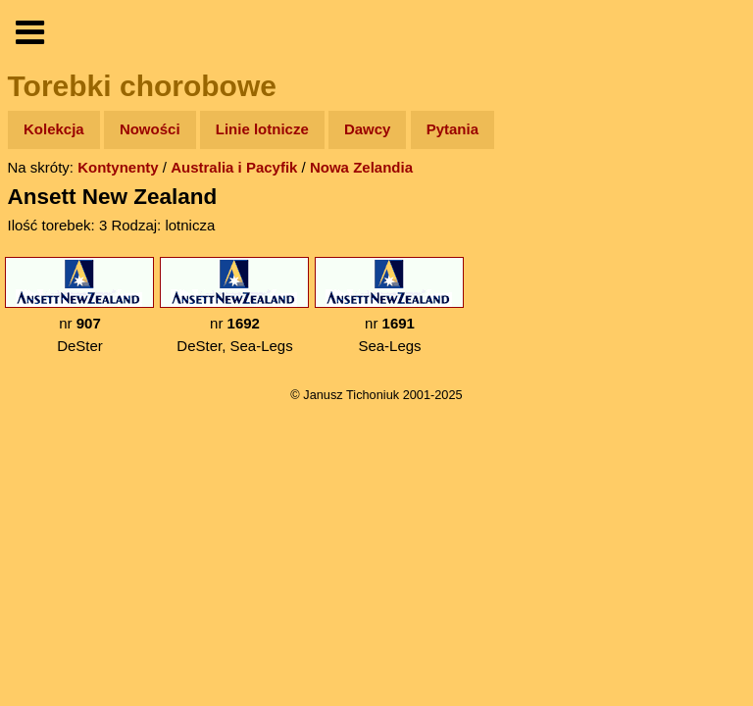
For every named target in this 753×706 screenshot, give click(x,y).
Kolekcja (54, 129)
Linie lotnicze (262, 129)
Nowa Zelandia (361, 167)
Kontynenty (118, 167)
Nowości (150, 129)
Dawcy (367, 129)
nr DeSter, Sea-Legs (234, 305)
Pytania (452, 129)
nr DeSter (79, 305)
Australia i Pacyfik (234, 167)
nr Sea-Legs (389, 305)
